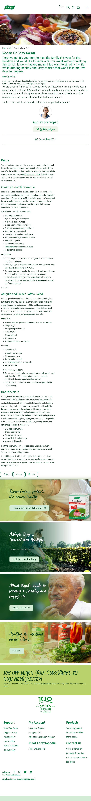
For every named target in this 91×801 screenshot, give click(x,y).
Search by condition (75, 737)
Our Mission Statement (11, 780)
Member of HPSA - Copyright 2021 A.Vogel (18, 784)
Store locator (71, 742)
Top (21, 475)
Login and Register (37, 733)
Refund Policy (9, 755)
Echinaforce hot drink (31, 176)
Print (35, 475)
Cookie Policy (9, 746)
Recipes (17, 653)
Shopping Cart (35, 737)
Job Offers (70, 767)
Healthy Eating (9, 76)
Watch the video (21, 609)
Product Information (75, 758)
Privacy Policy (9, 742)
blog (10, 48)
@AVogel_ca (45, 130)
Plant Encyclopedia (37, 754)
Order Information (74, 754)
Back (7, 475)
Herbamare (9, 248)
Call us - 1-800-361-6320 (76, 762)
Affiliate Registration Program (42, 742)
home (4, 48)
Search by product (74, 733)
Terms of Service (11, 751)
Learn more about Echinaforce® (29, 509)
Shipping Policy (10, 737)
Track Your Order (11, 733)
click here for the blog (24, 561)
